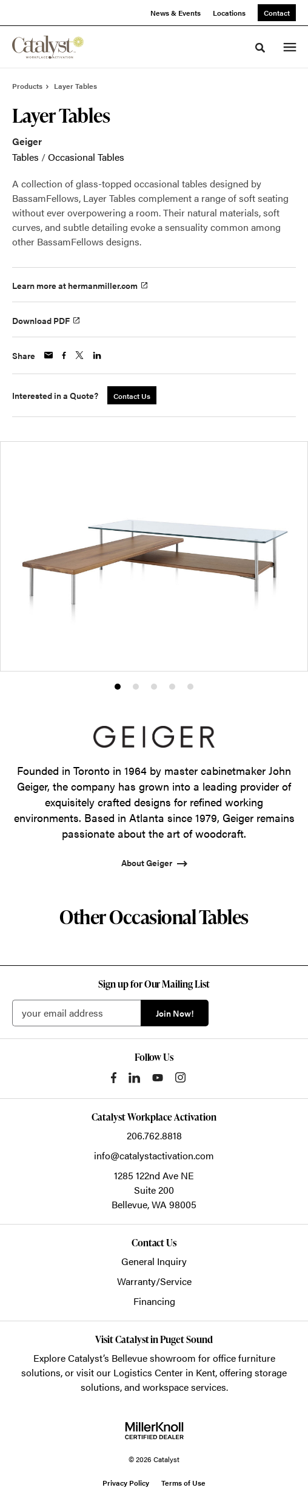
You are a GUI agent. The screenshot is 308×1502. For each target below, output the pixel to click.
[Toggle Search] (260, 48)
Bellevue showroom (154, 1358)
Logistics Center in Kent (164, 1372)
